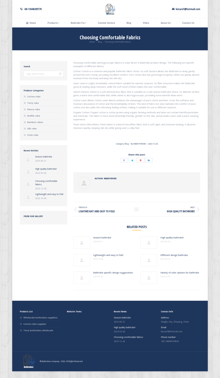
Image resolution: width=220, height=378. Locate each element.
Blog (127, 150)
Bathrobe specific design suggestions (113, 279)
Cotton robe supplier (34, 330)
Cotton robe (33, 103)
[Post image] (81, 249)
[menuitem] (31, 29)
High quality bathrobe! (172, 244)
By (138, 150)
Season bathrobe (102, 244)
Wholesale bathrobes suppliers (40, 324)
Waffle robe (33, 122)
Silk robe (32, 135)
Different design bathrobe (174, 261)
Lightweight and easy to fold (108, 261)
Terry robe (33, 109)
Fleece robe (33, 116)
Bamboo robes (35, 128)
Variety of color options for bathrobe (179, 279)
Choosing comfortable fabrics (46, 189)
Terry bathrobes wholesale (38, 337)
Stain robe (32, 141)
